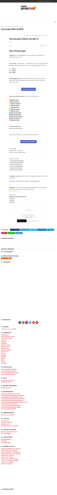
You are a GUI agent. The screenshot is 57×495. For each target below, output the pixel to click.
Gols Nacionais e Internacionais (9, 426)
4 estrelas (11, 200)
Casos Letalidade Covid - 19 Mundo (10, 452)
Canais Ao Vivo (5, 421)
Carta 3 (14, 72)
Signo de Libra (15, 111)
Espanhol (3, 355)
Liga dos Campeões (6, 350)
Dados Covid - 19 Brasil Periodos (9, 459)
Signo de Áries (15, 100)
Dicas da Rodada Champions (8, 371)
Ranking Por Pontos (6, 388)
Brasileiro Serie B (5, 345)
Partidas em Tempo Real (7, 380)
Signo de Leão (15, 107)
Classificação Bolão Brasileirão (9, 404)
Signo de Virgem (15, 109)
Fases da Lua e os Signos (16, 170)
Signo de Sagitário (16, 114)
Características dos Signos (17, 160)
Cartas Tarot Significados (16, 166)
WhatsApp (11, 233)
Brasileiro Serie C (5, 346)
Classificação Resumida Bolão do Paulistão (12, 395)
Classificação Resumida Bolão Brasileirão (12, 400)
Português (4, 363)
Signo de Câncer (15, 105)
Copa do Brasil (5, 348)
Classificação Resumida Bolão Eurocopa (12, 397)
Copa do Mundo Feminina (8, 336)
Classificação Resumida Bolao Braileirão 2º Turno (14, 402)
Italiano (3, 358)
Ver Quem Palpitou (6, 433)
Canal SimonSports (6, 439)
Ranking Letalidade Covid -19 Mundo (10, 448)
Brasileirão (4, 343)
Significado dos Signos (16, 164)
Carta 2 (14, 70)
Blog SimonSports (9, 329)
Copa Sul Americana (6, 338)
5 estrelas (11, 198)
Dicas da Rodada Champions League (11, 407)
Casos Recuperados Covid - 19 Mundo (11, 454)
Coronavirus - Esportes (7, 462)
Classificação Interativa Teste (9, 432)
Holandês (3, 356)
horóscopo (22, 55)
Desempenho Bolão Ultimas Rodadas (11, 405)
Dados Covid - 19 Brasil (7, 457)
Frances (3, 361)
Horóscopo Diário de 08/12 (24, 38)
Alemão (3, 353)
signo (39, 55)
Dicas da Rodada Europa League (9, 372)
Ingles (2, 360)
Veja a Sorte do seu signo (15, 128)
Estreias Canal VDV (6, 443)
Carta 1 (14, 68)
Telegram (51, 229)
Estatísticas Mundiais (7, 464)
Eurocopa (3, 340)
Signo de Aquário (15, 118)
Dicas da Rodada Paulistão (8, 374)
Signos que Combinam (16, 168)
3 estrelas (11, 202)
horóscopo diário (34, 181)
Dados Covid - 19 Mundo (7, 455)
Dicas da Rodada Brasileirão (8, 369)
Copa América (5, 335)
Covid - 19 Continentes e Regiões (10, 460)
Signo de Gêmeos (15, 103)
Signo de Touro (15, 102)
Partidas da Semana (6, 382)
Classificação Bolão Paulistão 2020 (10, 394)
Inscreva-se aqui (37, 35)
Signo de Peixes (15, 120)
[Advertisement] (28, 15)
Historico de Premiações (7, 415)
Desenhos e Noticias (6, 422)
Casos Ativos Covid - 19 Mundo (9, 450)
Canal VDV (4, 441)
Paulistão (3, 341)
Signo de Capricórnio (17, 116)
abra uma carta (36, 65)
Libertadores (4, 351)
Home (2, 26)
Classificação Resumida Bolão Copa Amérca (13, 399)
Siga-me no (7, 258)
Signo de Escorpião (16, 113)
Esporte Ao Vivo (5, 424)
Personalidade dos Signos (16, 162)
